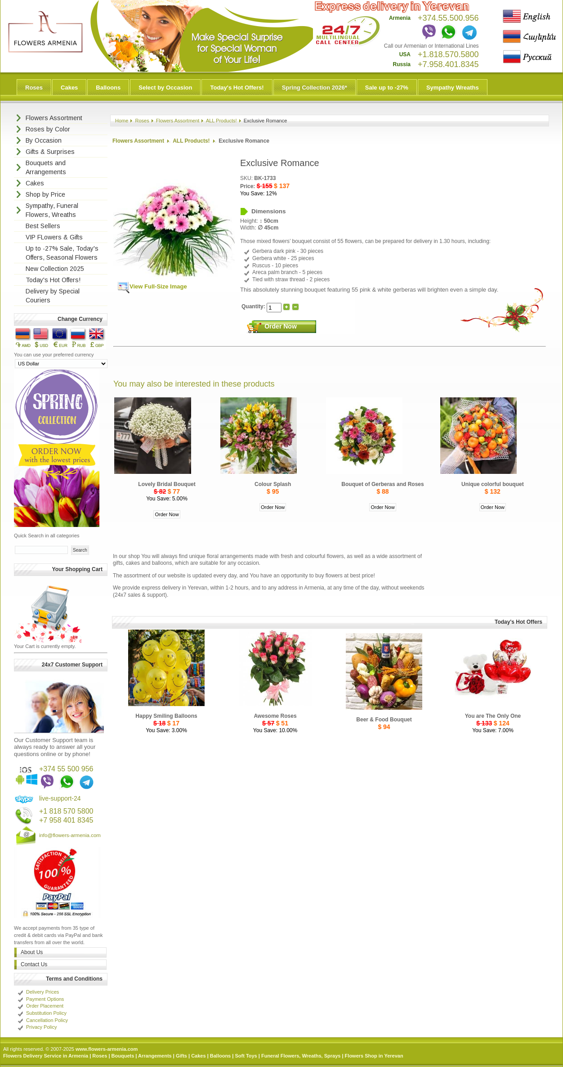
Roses (34, 87)
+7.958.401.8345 (448, 64)
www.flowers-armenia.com (107, 1049)
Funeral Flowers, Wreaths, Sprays (300, 1055)
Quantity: (254, 307)
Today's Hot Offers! (237, 87)
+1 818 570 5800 (66, 811)
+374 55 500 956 (66, 769)
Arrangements (155, 1055)
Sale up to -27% (386, 87)
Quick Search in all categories (47, 535)
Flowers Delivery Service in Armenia (45, 1055)
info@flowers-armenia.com (70, 835)
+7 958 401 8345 (66, 820)
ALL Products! (221, 120)
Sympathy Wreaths (452, 87)
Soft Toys (246, 1055)
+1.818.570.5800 (448, 54)
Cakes (69, 87)
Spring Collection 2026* (314, 87)
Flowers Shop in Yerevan (374, 1055)
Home (121, 120)
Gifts (181, 1055)
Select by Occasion (165, 87)
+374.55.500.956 (448, 18)
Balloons (108, 87)
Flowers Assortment (178, 120)
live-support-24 (60, 798)
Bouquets (123, 1055)
